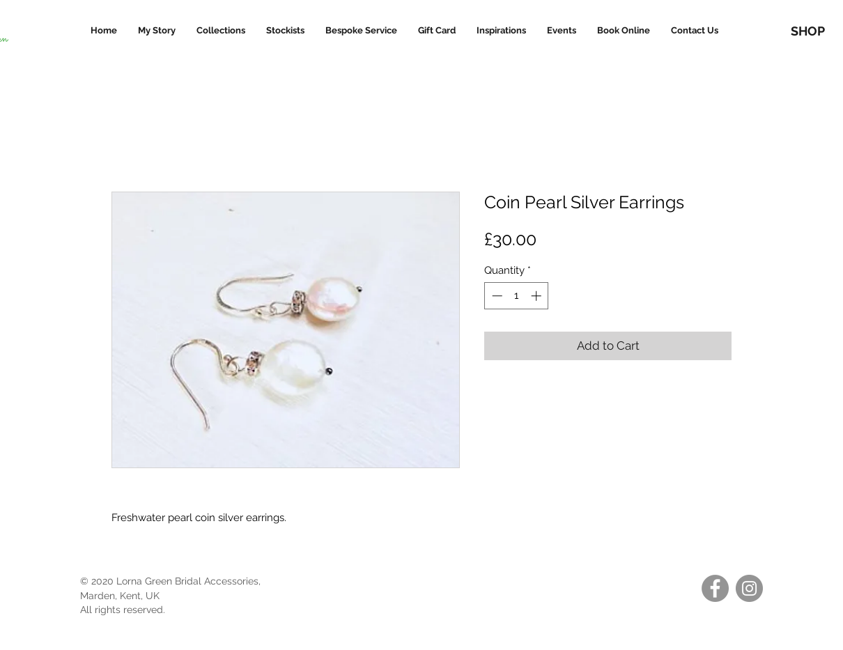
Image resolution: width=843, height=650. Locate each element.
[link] (813, 7)
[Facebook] (715, 588)
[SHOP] (807, 31)
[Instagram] (749, 588)
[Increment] (537, 296)
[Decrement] (495, 296)
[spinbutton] (516, 296)
